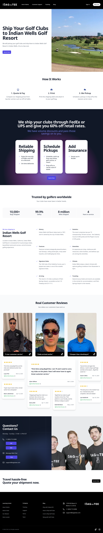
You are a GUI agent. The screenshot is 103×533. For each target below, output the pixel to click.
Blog (54, 4)
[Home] (10, 4)
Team (24, 517)
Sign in (88, 4)
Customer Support (37, 4)
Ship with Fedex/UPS (48, 507)
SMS (11, 448)
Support (25, 510)
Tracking (47, 4)
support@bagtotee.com (13, 462)
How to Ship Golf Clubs (49, 510)
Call (11, 443)
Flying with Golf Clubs (48, 517)
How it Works (25, 4)
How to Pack (6, 510)
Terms (24, 513)
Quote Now (7, 52)
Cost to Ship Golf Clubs (49, 514)
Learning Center (7, 503)
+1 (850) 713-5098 (11, 439)
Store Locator (6, 517)
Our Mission (6, 514)
